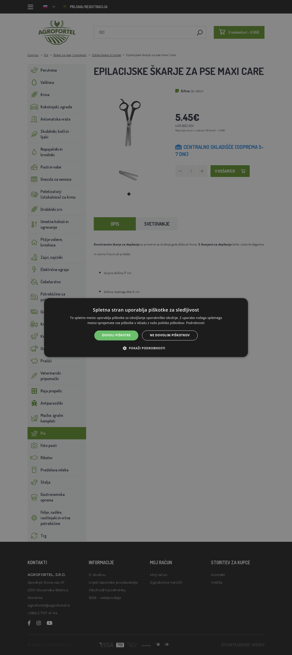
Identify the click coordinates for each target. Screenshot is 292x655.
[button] (146, 348)
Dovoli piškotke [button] (116, 335)
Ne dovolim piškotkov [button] (170, 335)
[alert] (146, 327)
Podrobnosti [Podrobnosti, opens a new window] (195, 323)
